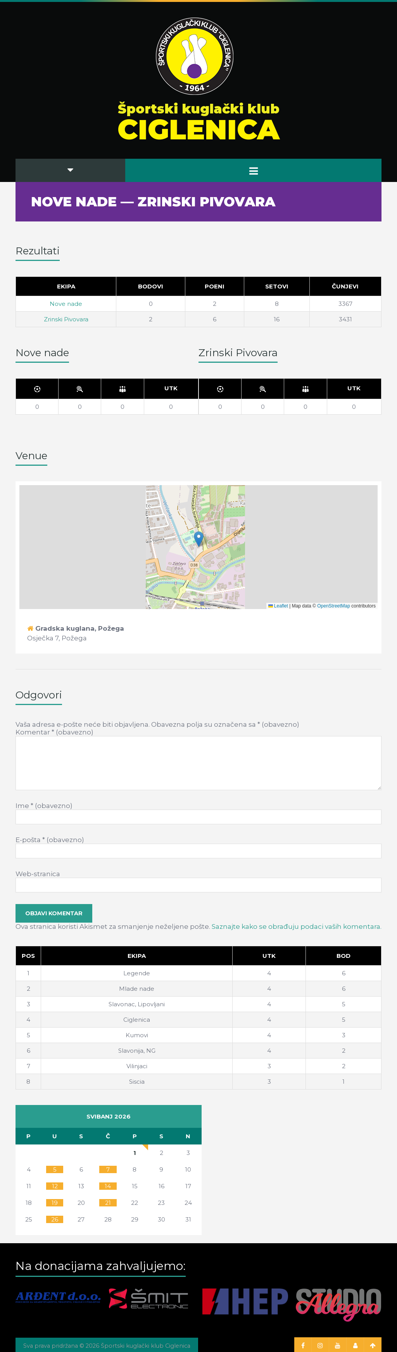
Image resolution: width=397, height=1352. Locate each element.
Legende (136, 973)
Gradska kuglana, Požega (79, 628)
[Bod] (343, 956)
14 (108, 1186)
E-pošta (50, 840)
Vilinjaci (136, 1066)
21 (108, 1202)
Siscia (137, 1081)
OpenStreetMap (333, 606)
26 (54, 1219)
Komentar (54, 732)
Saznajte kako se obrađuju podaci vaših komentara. (296, 926)
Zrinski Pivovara (66, 319)
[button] (199, 539)
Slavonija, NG (136, 1050)
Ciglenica (136, 1019)
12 (55, 1186)
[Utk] (171, 389)
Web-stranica (38, 874)
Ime (44, 806)
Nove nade (66, 303)
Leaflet (278, 606)
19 (55, 1202)
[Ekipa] (137, 956)
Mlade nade (136, 988)
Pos (28, 955)
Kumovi (137, 1035)
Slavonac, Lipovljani (137, 1004)
